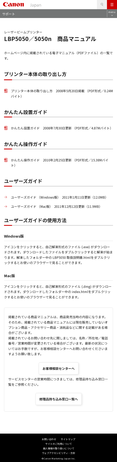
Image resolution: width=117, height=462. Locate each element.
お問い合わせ (49, 439)
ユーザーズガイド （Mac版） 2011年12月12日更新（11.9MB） (56, 206)
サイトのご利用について (58, 443)
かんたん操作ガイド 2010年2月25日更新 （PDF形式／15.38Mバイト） (59, 163)
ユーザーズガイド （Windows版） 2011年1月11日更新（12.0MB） (59, 197)
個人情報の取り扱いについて (58, 448)
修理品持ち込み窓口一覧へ (58, 399)
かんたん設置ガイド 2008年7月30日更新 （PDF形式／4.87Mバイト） (62, 128)
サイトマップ (68, 439)
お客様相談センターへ (59, 368)
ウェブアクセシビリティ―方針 (58, 453)
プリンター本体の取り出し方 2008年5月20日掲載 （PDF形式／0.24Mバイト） (62, 93)
